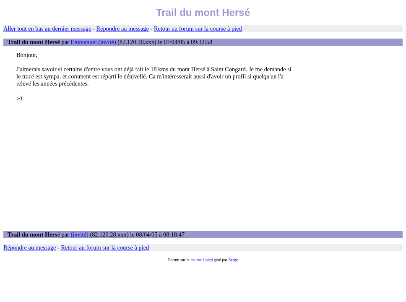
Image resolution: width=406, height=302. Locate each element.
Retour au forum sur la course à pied (198, 28)
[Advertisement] (203, 166)
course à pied (201, 260)
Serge (233, 260)
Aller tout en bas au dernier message (47, 28)
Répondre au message (122, 28)
